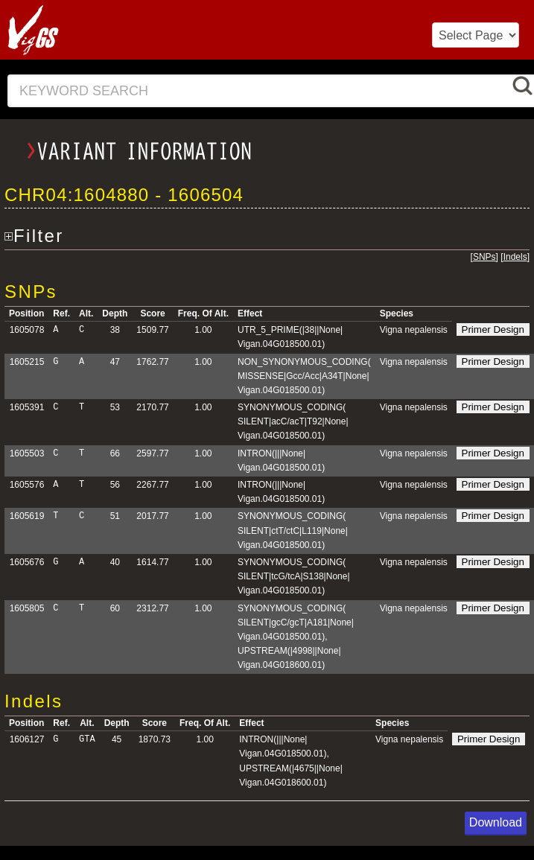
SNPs (484, 257)
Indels (515, 257)
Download (495, 822)
